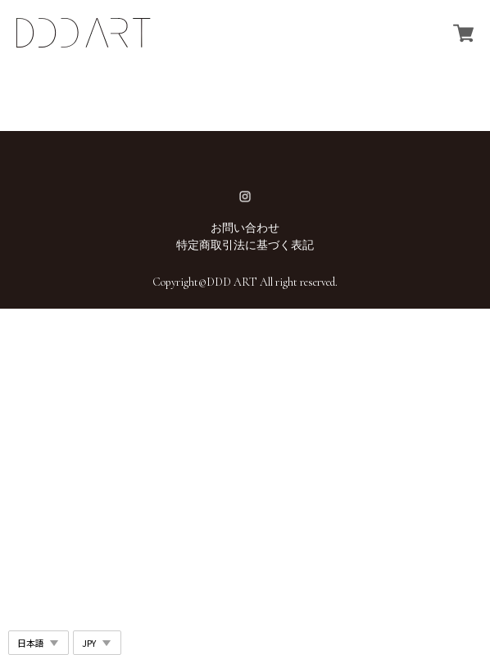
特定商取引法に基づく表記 (245, 245)
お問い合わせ (245, 228)
